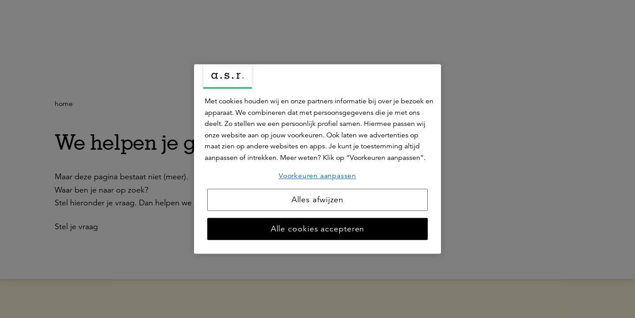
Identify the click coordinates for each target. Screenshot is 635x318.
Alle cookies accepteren (318, 229)
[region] (317, 159)
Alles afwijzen (317, 200)
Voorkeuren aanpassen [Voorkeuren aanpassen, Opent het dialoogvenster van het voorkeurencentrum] (317, 175)
